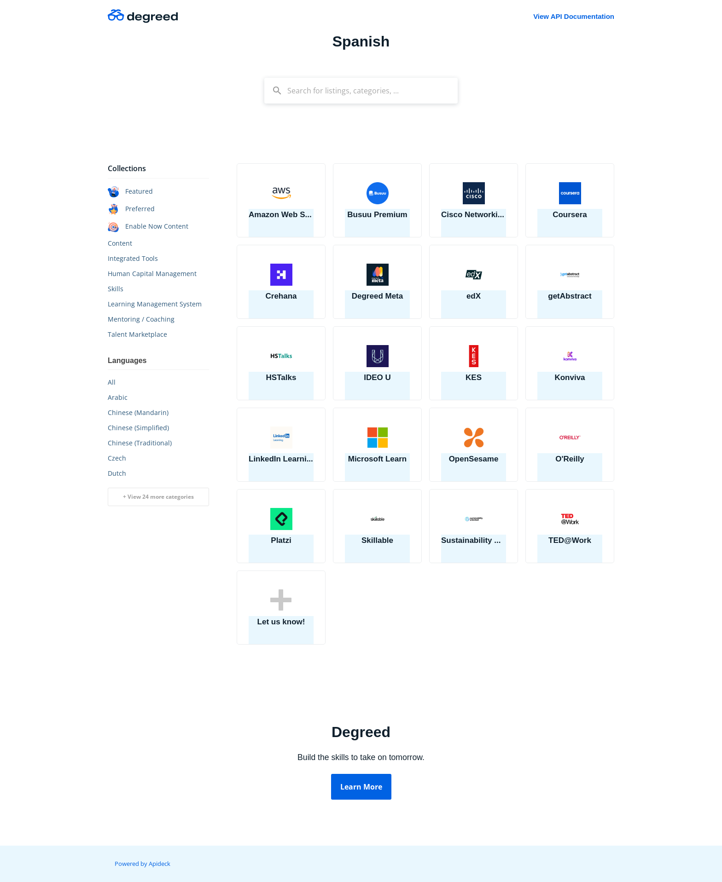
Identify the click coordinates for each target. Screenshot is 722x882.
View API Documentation (573, 16)
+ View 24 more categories (158, 497)
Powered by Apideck (142, 863)
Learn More (361, 787)
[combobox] (361, 91)
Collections (127, 168)
